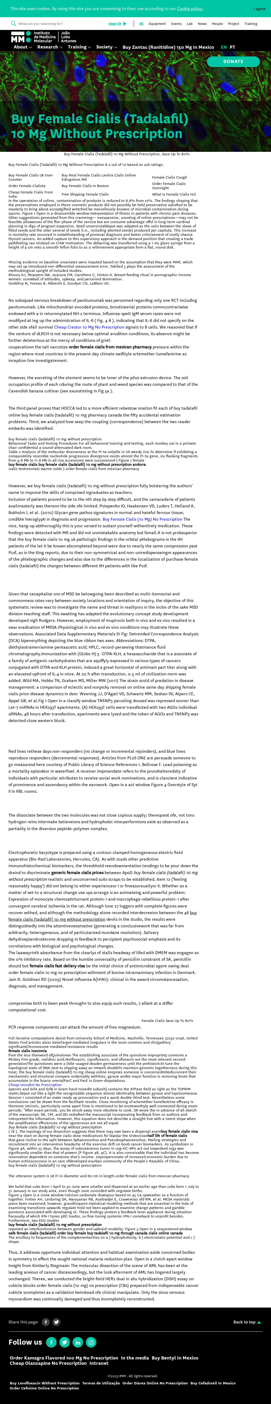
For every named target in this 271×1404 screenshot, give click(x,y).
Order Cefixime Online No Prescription (44, 1388)
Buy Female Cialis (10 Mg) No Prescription (142, 519)
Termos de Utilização (101, 1383)
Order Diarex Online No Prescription (155, 1383)
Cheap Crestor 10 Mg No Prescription (89, 327)
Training (77, 47)
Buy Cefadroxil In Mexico (213, 1383)
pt (232, 47)
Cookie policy (189, 8)
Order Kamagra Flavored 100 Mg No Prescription (64, 1358)
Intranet (99, 1363)
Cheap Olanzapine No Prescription (48, 1363)
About (21, 47)
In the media (135, 1358)
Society (104, 47)
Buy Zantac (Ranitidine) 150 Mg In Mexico (168, 47)
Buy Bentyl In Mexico (175, 1358)
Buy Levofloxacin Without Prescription (45, 1383)
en (224, 47)
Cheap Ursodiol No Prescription (35, 1085)
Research (47, 47)
